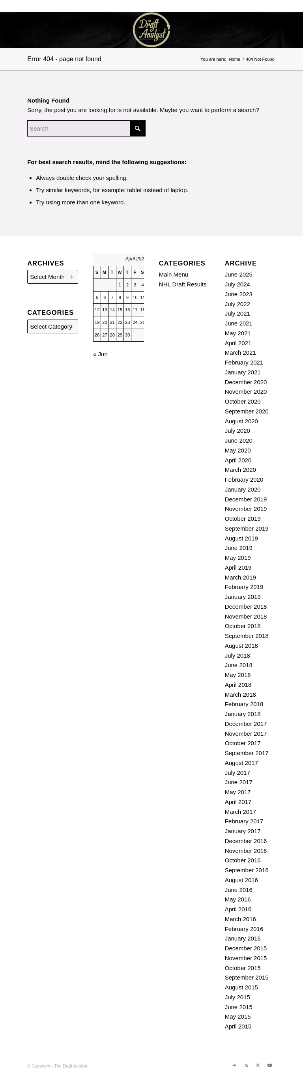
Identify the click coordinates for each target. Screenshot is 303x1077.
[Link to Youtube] (291, 30)
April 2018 (238, 684)
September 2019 (247, 528)
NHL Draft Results (182, 284)
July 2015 (237, 997)
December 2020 (246, 382)
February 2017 (244, 821)
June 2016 (238, 889)
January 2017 (243, 831)
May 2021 (238, 333)
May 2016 (238, 899)
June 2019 (238, 547)
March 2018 (240, 694)
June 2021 (238, 323)
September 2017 (247, 753)
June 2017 (238, 782)
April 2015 (238, 1026)
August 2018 (241, 645)
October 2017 (243, 743)
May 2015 (238, 1016)
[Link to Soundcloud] (256, 30)
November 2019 (246, 508)
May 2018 (238, 674)
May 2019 (238, 557)
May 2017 (238, 792)
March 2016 (240, 919)
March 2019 (240, 577)
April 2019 (238, 567)
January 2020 (243, 489)
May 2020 (238, 450)
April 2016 (238, 909)
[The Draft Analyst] (151, 30)
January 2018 (243, 714)
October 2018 (243, 626)
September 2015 (247, 977)
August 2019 (241, 538)
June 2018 (238, 665)
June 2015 (238, 1007)
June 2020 (238, 440)
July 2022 (237, 304)
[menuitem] (229, 30)
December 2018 (246, 606)
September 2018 (247, 635)
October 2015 (243, 968)
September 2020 (247, 411)
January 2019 (243, 596)
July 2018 (237, 655)
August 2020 (241, 421)
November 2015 (246, 958)
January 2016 (243, 938)
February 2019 (244, 586)
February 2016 (244, 929)
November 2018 (246, 616)
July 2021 (237, 313)
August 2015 (241, 987)
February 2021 (244, 362)
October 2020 (243, 401)
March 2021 (240, 352)
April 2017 (238, 801)
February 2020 (244, 479)
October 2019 (243, 518)
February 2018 (244, 704)
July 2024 (237, 284)
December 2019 (246, 499)
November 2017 (246, 733)
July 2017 (237, 772)
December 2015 (246, 948)
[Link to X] (279, 30)
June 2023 (238, 294)
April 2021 (238, 343)
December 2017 (246, 723)
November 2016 (246, 850)
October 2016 (243, 860)
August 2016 (241, 880)
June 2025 (238, 274)
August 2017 (241, 762)
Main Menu (173, 274)
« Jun (100, 354)
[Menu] (229, 30)
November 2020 (246, 391)
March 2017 (240, 811)
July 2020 (237, 430)
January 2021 (243, 372)
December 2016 (246, 841)
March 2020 (240, 469)
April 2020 (238, 460)
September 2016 (247, 870)
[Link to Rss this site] (267, 30)
